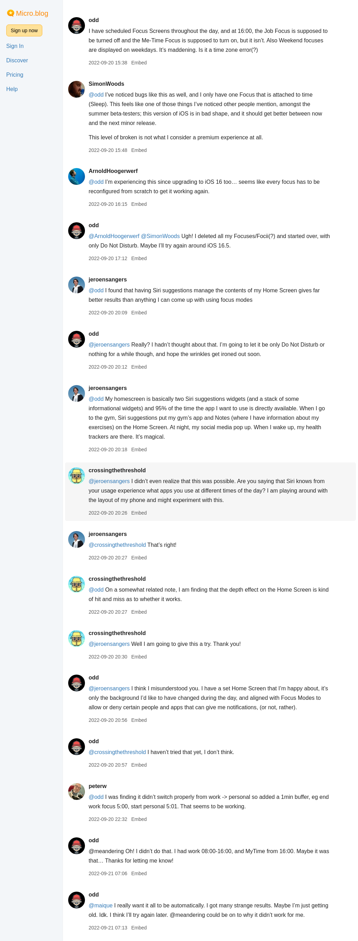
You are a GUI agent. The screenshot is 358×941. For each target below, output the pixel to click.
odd (93, 20)
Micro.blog (32, 13)
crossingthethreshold (117, 470)
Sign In (15, 46)
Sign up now (24, 30)
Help (12, 89)
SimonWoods (106, 84)
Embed (138, 62)
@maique (100, 905)
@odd (95, 95)
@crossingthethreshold (117, 545)
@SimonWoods (160, 236)
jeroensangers (107, 280)
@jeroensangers (109, 345)
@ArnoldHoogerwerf (113, 236)
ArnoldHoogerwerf (112, 171)
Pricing (14, 75)
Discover (17, 60)
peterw (97, 786)
